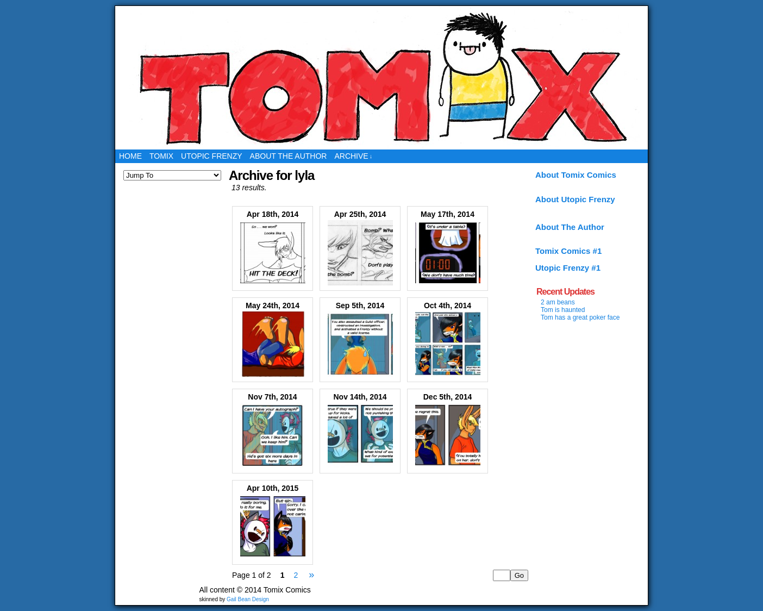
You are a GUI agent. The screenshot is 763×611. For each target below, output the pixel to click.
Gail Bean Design (248, 599)
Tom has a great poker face (580, 317)
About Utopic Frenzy (575, 199)
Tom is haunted (563, 310)
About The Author (569, 227)
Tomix (161, 156)
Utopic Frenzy (211, 156)
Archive (353, 156)
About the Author (288, 156)
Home (130, 156)
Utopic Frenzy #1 (568, 267)
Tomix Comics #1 (568, 250)
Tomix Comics (382, 77)
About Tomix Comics (575, 174)
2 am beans (558, 302)
